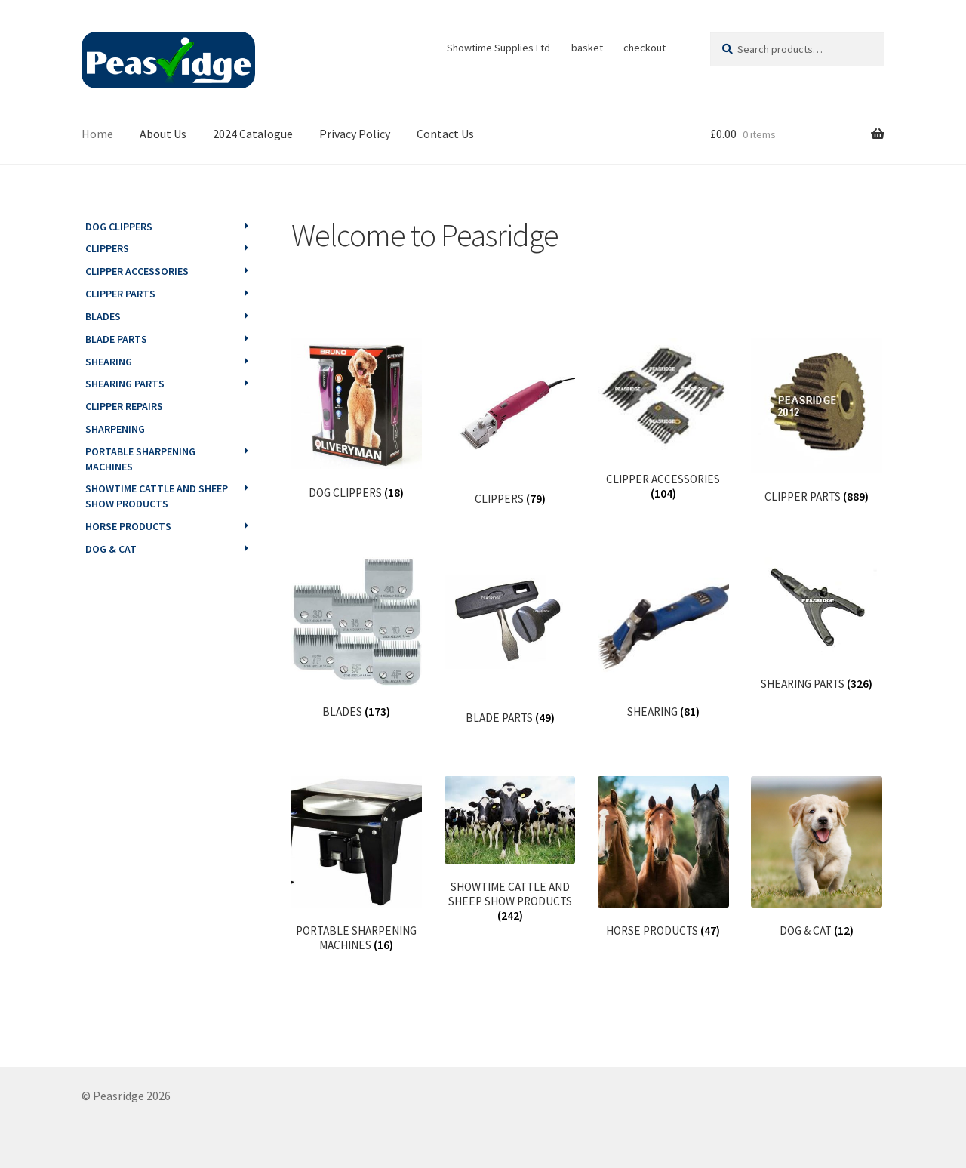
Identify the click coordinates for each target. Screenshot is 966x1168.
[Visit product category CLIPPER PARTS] (816, 421)
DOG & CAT (111, 549)
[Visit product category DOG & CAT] (816, 857)
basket (587, 47)
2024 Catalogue (253, 133)
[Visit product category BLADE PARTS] (510, 641)
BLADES (103, 316)
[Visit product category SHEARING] (663, 638)
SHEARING (108, 361)
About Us (163, 133)
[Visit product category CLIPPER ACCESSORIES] (663, 419)
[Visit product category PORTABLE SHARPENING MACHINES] (356, 864)
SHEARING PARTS (125, 383)
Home (97, 133)
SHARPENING (115, 429)
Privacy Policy (354, 133)
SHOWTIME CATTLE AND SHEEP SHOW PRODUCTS (156, 496)
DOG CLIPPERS (118, 226)
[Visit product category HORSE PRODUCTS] (663, 857)
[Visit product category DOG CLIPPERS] (356, 419)
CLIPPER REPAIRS (124, 406)
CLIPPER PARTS (120, 293)
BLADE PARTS (116, 339)
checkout (644, 47)
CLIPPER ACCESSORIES (137, 271)
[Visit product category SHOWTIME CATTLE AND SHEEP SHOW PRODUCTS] (510, 849)
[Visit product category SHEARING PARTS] (816, 624)
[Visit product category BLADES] (356, 638)
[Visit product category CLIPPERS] (510, 422)
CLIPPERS (107, 248)
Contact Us (445, 133)
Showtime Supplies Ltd (498, 47)
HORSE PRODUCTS (128, 526)
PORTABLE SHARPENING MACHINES (140, 459)
